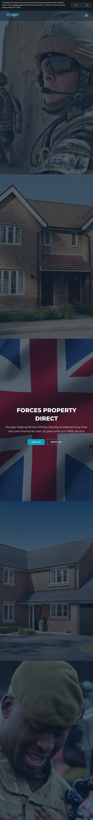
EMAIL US (56, 442)
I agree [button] (87, 5)
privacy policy (18, 5)
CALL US (36, 442)
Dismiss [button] (76, 5)
